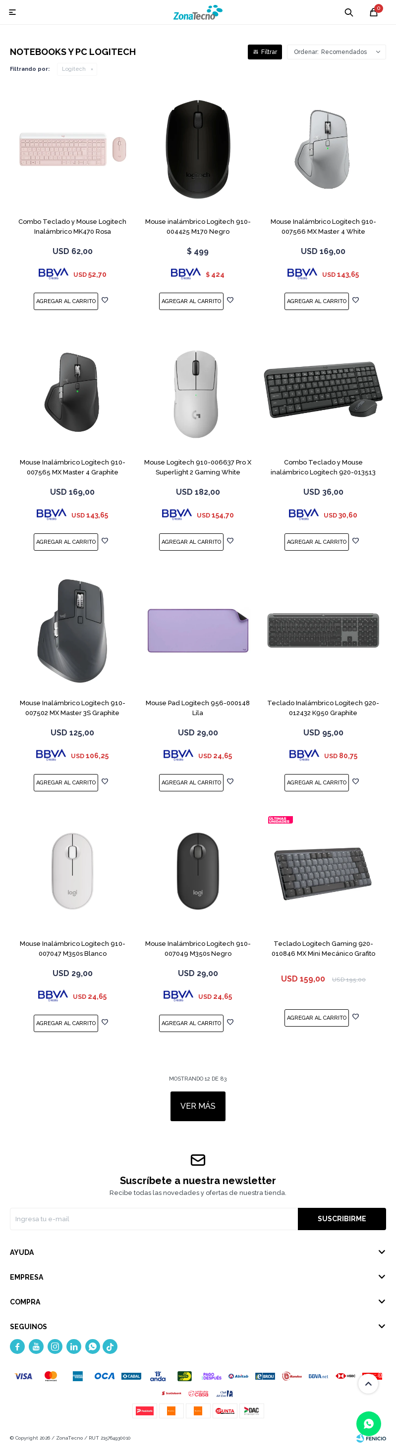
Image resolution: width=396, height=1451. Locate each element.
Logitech (74, 69)
